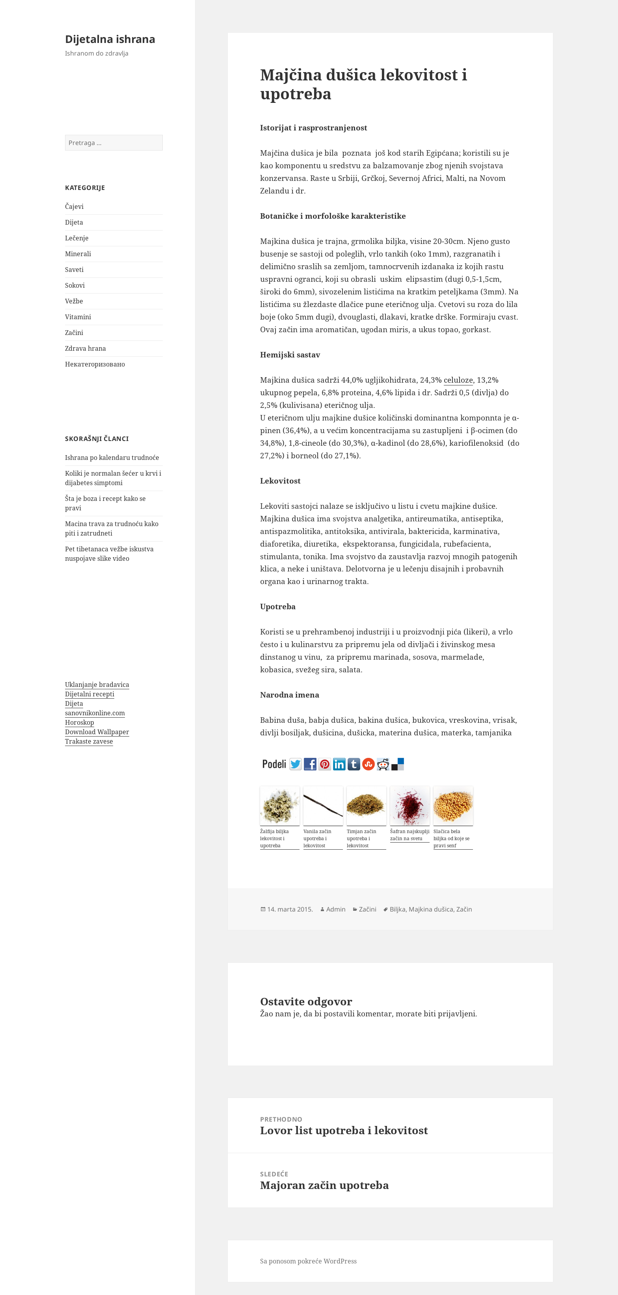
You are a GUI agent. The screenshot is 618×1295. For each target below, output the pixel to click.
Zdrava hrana (85, 348)
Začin (464, 909)
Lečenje (77, 238)
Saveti (74, 269)
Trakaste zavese (89, 741)
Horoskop (79, 722)
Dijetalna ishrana (110, 39)
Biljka (398, 909)
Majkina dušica (431, 909)
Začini (74, 332)
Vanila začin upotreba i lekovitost (317, 838)
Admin (336, 909)
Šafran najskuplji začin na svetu (410, 835)
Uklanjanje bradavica (97, 684)
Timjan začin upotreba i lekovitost (361, 838)
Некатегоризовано (95, 364)
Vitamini (78, 317)
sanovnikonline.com (95, 713)
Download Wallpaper (97, 732)
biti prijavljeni (449, 1013)
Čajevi (74, 206)
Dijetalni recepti (89, 694)
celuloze (458, 380)
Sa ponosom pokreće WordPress (308, 1261)
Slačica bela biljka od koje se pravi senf (451, 838)
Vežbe (74, 301)
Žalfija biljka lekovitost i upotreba (274, 838)
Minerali (78, 253)
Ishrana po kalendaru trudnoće (112, 457)
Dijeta (74, 222)
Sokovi (75, 285)
